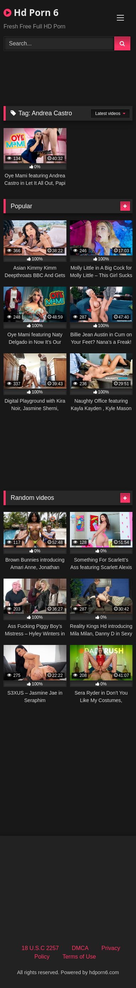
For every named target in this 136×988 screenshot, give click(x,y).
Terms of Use (79, 957)
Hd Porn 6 (31, 12)
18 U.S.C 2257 (40, 948)
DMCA (80, 948)
